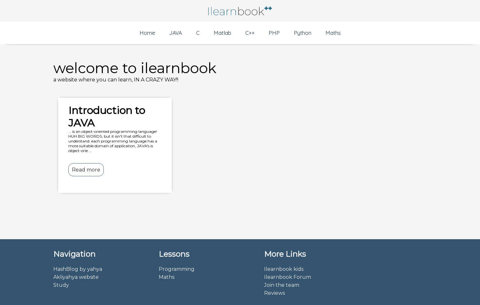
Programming (176, 269)
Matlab (222, 32)
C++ (250, 32)
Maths (333, 32)
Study (61, 285)
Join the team (281, 285)
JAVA (175, 32)
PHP (274, 32)
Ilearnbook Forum (287, 277)
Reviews (274, 293)
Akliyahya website (76, 277)
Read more (86, 170)
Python (302, 32)
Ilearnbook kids (283, 269)
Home (147, 32)
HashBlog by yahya (77, 269)
